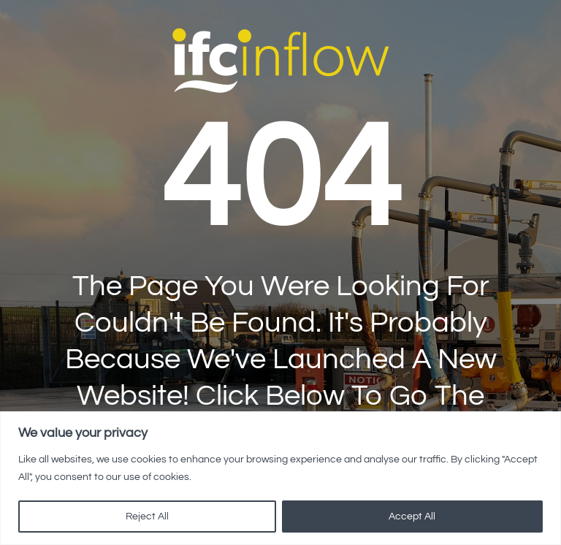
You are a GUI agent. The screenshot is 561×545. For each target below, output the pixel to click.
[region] (280, 478)
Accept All (412, 516)
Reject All (147, 516)
